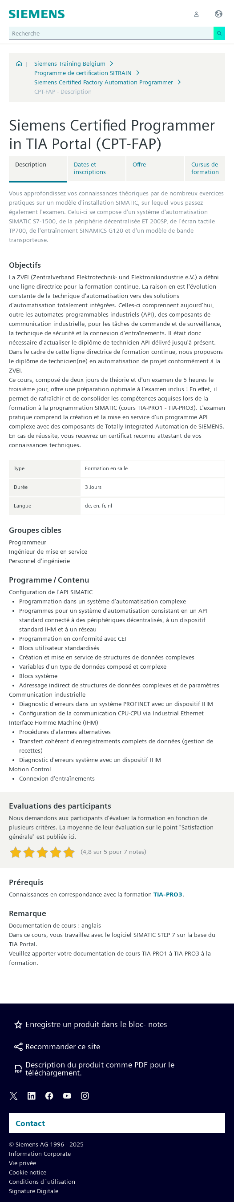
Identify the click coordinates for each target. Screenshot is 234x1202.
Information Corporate (40, 1153)
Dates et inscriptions (90, 168)
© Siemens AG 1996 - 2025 (46, 1144)
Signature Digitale (33, 1190)
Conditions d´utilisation (42, 1181)
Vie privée (22, 1162)
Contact (30, 1123)
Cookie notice (27, 1172)
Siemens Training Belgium (69, 63)
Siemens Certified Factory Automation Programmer (103, 82)
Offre (139, 164)
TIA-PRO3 (167, 894)
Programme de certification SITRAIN (83, 72)
